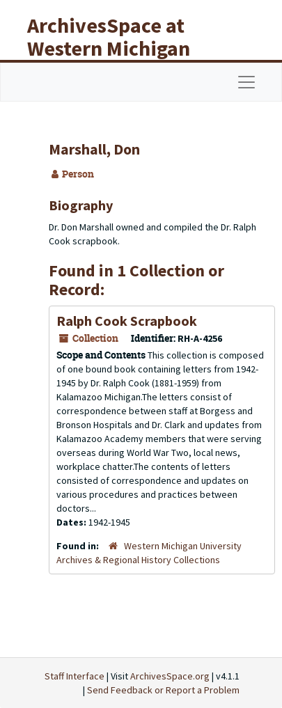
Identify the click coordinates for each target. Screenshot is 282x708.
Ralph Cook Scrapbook (126, 320)
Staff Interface (74, 676)
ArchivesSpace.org (170, 676)
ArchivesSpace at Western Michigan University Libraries (119, 48)
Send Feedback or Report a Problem (163, 690)
